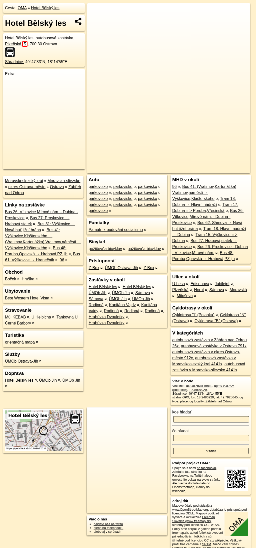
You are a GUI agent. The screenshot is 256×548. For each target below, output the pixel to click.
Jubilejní (222, 284)
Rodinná (96, 305)
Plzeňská (16, 44)
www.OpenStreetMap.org (190, 509)
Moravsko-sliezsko (64, 181)
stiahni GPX (180, 397)
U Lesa (178, 284)
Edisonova (199, 284)
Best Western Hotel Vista (27, 298)
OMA (22, 8)
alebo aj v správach (107, 531)
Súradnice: (14, 62)
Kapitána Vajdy (122, 305)
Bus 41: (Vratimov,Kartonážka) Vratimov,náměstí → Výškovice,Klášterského (204, 192)
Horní (199, 290)
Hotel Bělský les (45, 8)
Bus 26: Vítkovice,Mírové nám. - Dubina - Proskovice (208, 216)
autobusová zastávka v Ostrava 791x (213, 346)
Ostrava (57, 187)
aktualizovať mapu (199, 386)
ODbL (190, 513)
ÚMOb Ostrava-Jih (21, 361)
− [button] (96, 19)
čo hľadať (180, 431)
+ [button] (96, 12)
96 (62, 260)
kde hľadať (182, 412)
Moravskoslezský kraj (24, 181)
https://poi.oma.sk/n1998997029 (227, 169)
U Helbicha (41, 317)
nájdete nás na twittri (108, 524)
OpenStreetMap (164, 169)
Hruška (28, 279)
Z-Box (93, 268)
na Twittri (196, 475)
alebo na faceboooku (108, 528)
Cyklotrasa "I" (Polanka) (193, 315)
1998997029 (198, 390)
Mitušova (185, 296)
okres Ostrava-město (26, 187)
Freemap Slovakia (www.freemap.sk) (193, 519)
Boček (10, 279)
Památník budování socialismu (115, 230)
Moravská (238, 290)
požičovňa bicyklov (105, 249)
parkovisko (98, 186)
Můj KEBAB (15, 317)
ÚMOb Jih (48, 380)
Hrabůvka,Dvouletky (106, 317)
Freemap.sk (189, 169)
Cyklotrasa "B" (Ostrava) (216, 321)
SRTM (206, 544)
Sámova (142, 293)
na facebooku (206, 468)
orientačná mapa (20, 342)
